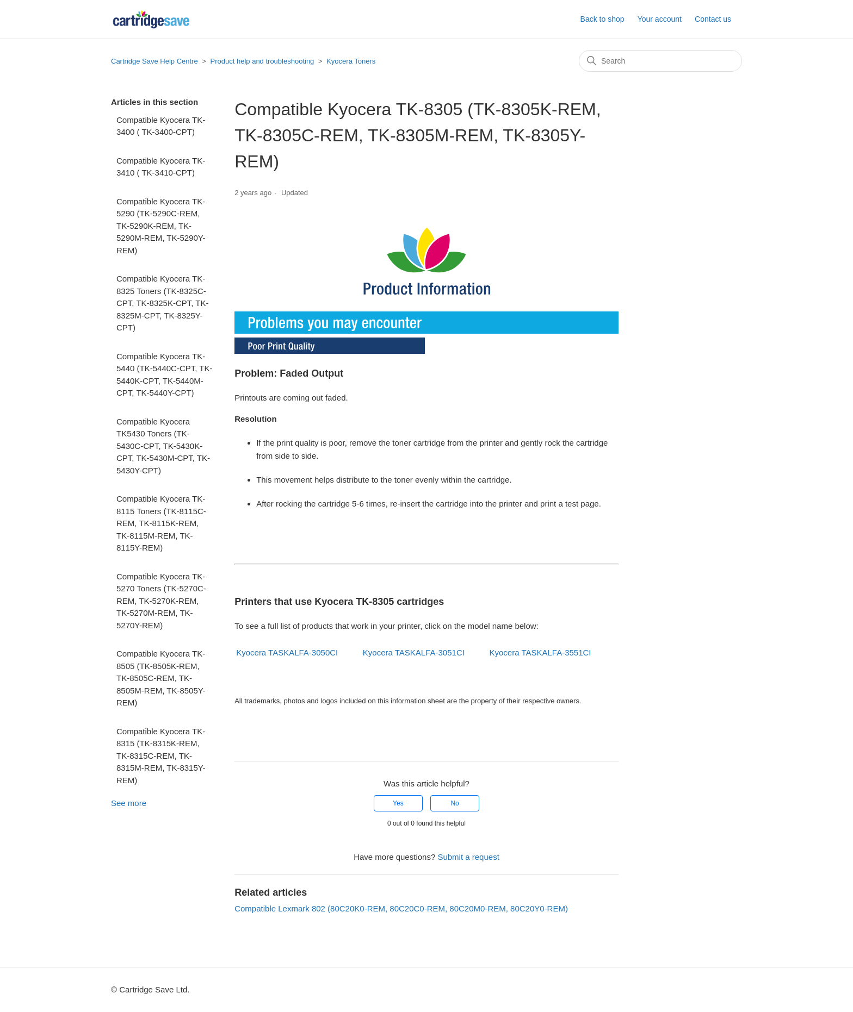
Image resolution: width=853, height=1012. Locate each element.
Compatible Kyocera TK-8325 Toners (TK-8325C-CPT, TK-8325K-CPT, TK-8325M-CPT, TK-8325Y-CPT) (162, 303)
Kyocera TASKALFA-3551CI (540, 652)
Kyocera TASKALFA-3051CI (414, 652)
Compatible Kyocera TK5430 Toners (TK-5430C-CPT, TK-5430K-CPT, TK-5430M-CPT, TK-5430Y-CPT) (163, 446)
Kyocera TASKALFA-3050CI (287, 652)
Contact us (713, 19)
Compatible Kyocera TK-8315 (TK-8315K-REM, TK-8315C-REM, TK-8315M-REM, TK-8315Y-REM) (160, 756)
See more (128, 803)
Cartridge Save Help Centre (154, 61)
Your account (660, 19)
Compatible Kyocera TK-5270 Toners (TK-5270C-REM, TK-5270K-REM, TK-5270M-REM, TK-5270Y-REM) (161, 601)
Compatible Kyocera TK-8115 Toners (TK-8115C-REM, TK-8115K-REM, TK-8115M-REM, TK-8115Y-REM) (161, 523)
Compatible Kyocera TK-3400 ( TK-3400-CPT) (160, 126)
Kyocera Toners (350, 61)
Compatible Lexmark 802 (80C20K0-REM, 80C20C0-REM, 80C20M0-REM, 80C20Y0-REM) (401, 908)
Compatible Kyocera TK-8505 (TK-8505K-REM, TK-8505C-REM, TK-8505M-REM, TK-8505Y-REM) (160, 678)
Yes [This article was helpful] (398, 803)
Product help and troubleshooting (262, 61)
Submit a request (468, 856)
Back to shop (602, 19)
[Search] (660, 61)
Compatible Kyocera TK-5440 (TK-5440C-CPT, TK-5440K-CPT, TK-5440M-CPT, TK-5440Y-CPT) (164, 375)
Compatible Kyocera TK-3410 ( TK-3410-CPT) (160, 167)
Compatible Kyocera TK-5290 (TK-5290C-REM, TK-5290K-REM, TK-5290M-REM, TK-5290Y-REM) (160, 226)
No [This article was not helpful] (454, 803)
